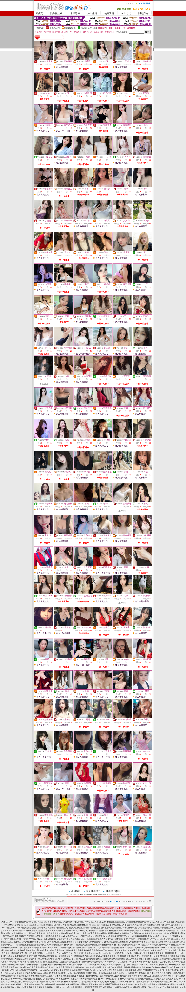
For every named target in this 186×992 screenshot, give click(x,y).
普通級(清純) (86, 28)
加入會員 (92, 13)
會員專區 (75, 13)
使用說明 (109, 13)
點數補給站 (56, 13)
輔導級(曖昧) (70, 28)
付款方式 (126, 13)
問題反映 (143, 13)
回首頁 (39, 13)
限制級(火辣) (55, 28)
